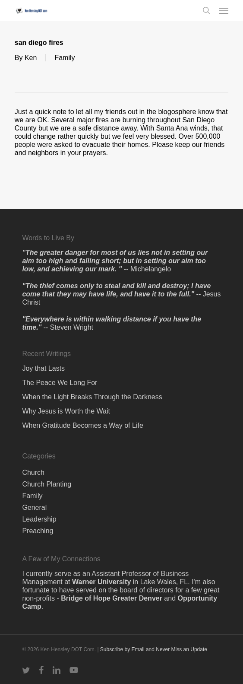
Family (64, 57)
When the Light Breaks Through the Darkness (92, 397)
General (34, 507)
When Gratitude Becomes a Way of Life (82, 425)
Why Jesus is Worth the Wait (66, 411)
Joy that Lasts (43, 368)
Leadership (39, 519)
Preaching (37, 530)
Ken (31, 57)
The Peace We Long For (59, 382)
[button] (223, 10)
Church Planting (46, 484)
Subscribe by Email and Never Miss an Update (153, 649)
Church (33, 472)
